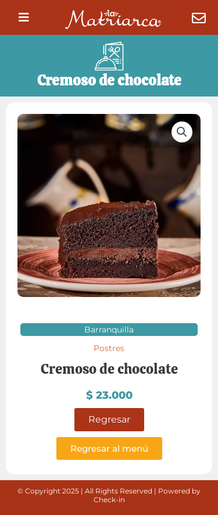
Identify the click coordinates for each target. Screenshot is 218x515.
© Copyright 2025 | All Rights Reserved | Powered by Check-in (109, 496)
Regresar (109, 419)
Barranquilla (109, 329)
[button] (24, 17)
